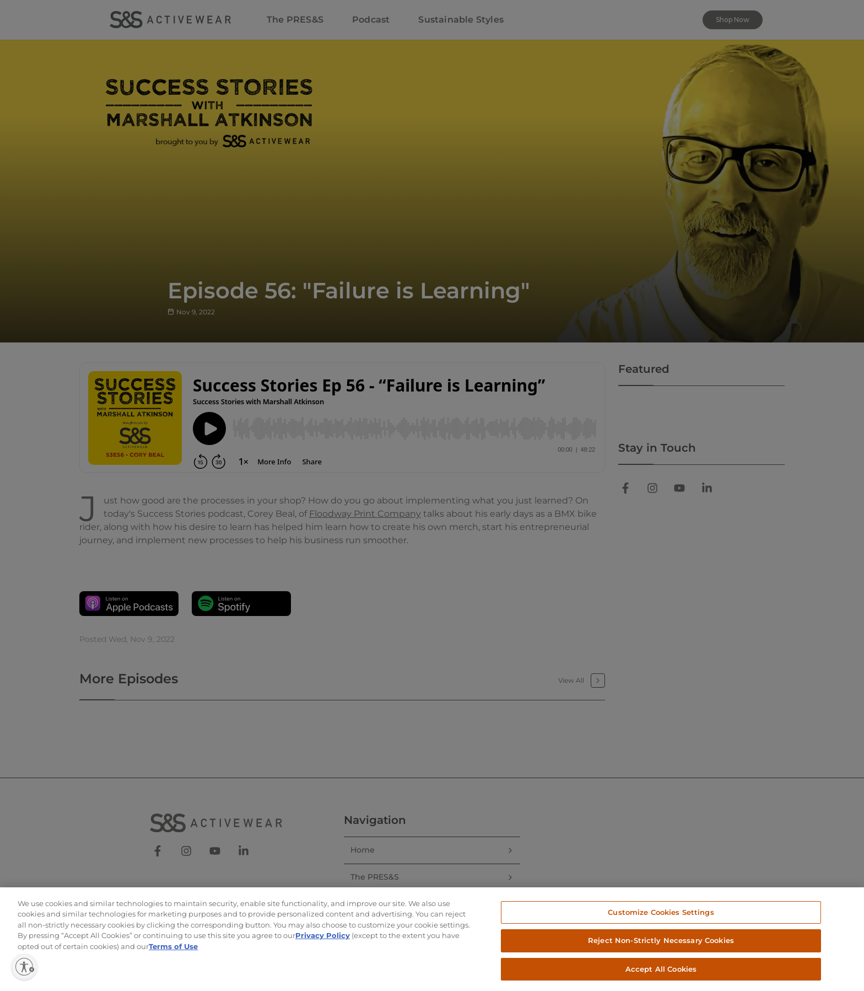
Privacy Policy (322, 944)
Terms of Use (173, 955)
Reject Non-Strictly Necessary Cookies (661, 949)
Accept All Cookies (660, 978)
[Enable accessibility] (24, 966)
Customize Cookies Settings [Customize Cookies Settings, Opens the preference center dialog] (661, 921)
